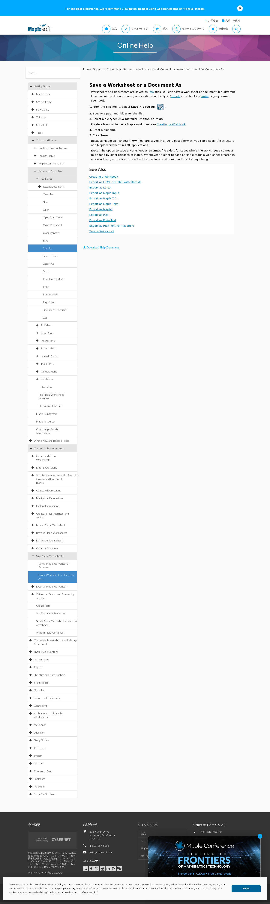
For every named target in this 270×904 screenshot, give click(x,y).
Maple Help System (46, 413)
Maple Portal (43, 94)
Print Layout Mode (53, 279)
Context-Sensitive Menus (52, 148)
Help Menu (47, 379)
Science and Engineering (47, 698)
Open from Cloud (53, 217)
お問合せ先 (90, 824)
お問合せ (213, 20)
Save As (47, 248)
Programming (41, 682)
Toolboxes (39, 778)
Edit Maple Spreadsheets (50, 540)
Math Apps (40, 724)
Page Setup (49, 302)
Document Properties (55, 309)
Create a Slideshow (47, 548)
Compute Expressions (48, 490)
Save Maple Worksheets (50, 555)
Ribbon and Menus (46, 140)
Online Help (113, 69)
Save (45, 240)
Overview (48, 194)
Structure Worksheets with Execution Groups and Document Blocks (57, 479)
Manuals (39, 763)
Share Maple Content (46, 651)
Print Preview (50, 294)
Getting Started (42, 86)
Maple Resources (46, 421)
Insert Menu (48, 340)
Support (98, 69)
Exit (45, 317)
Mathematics (41, 659)
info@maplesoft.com (101, 852)
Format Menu (48, 348)
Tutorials (41, 117)
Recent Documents (54, 186)
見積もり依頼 (232, 20)
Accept (246, 888)
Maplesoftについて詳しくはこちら (45, 872)
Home (87, 69)
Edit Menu (46, 325)
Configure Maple (43, 771)
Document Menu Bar (50, 171)
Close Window (51, 232)
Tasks (39, 132)
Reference (39, 748)
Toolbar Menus (47, 155)
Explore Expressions (47, 505)
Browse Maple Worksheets (51, 532)
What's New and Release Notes (51, 440)
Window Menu (49, 371)
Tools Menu (47, 363)
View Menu (47, 333)
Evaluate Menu (49, 356)
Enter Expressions (46, 467)
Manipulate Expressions (49, 498)
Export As (48, 263)
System (38, 755)
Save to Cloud (50, 255)
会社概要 (34, 824)
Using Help (42, 124)
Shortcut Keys (44, 101)
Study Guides (41, 740)
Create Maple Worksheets (49, 448)
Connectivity (41, 705)
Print (46, 286)
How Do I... (42, 109)
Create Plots (43, 605)
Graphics (39, 690)
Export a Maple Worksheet (51, 586)
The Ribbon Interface (50, 406)
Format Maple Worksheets (51, 525)
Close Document (52, 225)
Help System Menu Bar (51, 163)
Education (39, 732)
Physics (38, 667)
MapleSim (39, 786)
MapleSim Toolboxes (45, 794)
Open (46, 209)
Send (45, 271)
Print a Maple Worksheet (50, 632)
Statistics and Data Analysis (49, 674)
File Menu (46, 178)
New (45, 202)
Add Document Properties (51, 613)
